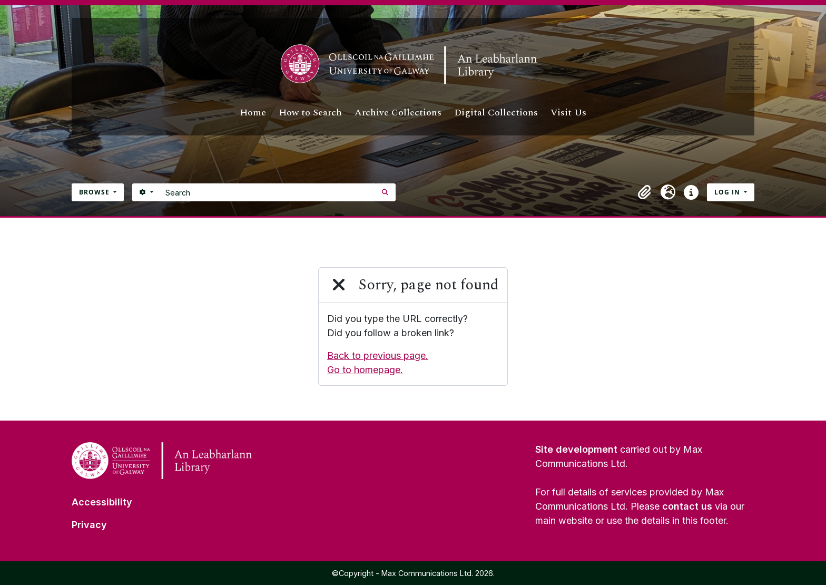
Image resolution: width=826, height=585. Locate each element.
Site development (576, 449)
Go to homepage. (365, 369)
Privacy (89, 524)
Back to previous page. (377, 355)
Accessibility (102, 502)
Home (253, 112)
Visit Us (568, 112)
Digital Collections (496, 112)
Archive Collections (398, 112)
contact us (687, 506)
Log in (728, 192)
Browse (95, 192)
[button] (644, 192)
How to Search (310, 112)
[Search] (268, 192)
